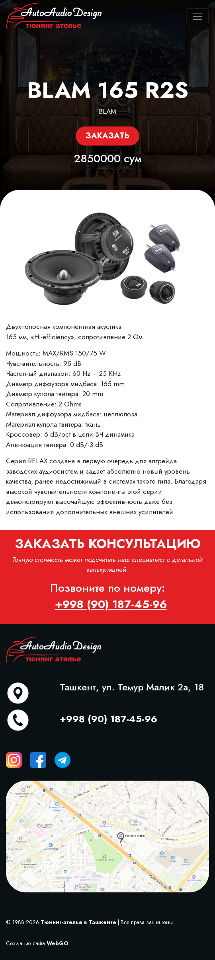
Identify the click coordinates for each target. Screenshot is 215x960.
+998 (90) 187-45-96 (108, 719)
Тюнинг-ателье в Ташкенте (78, 922)
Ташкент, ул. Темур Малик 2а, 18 (132, 687)
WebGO (57, 943)
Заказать (107, 136)
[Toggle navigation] (197, 16)
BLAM (107, 111)
